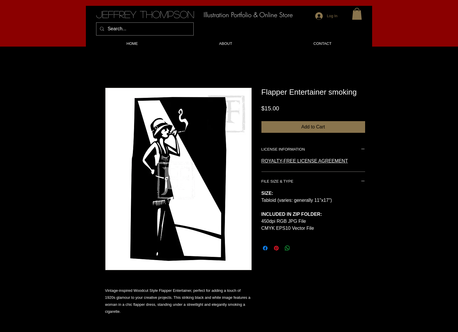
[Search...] (144, 29)
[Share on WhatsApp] (287, 248)
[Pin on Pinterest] (276, 248)
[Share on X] (298, 248)
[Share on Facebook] (265, 248)
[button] (357, 14)
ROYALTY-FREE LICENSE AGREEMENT (304, 160)
